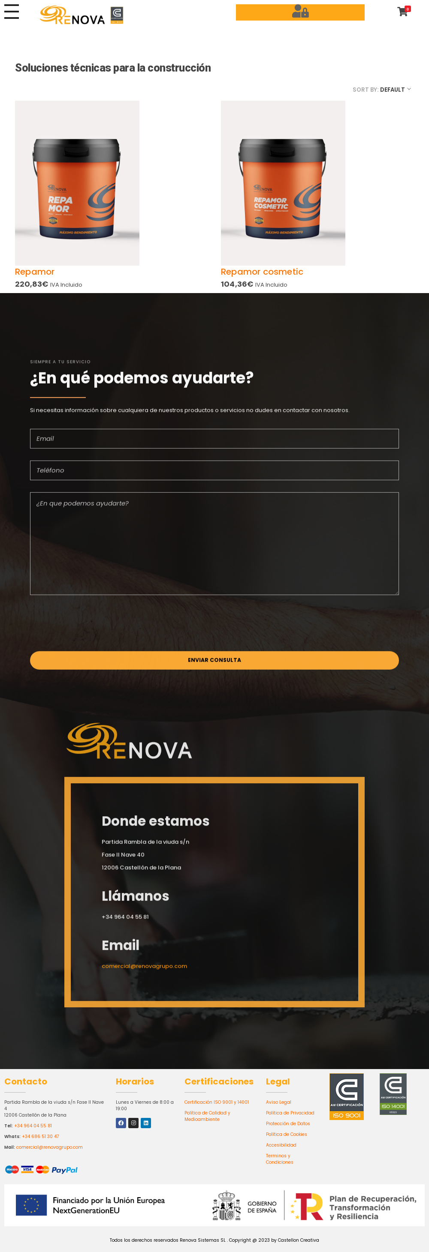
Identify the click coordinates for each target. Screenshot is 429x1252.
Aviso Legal (278, 1102)
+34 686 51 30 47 (40, 1136)
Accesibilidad (281, 1145)
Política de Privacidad (290, 1113)
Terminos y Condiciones (279, 1159)
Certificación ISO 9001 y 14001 (216, 1102)
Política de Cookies (286, 1134)
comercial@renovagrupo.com (49, 1147)
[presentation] (95, 627)
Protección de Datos (288, 1123)
